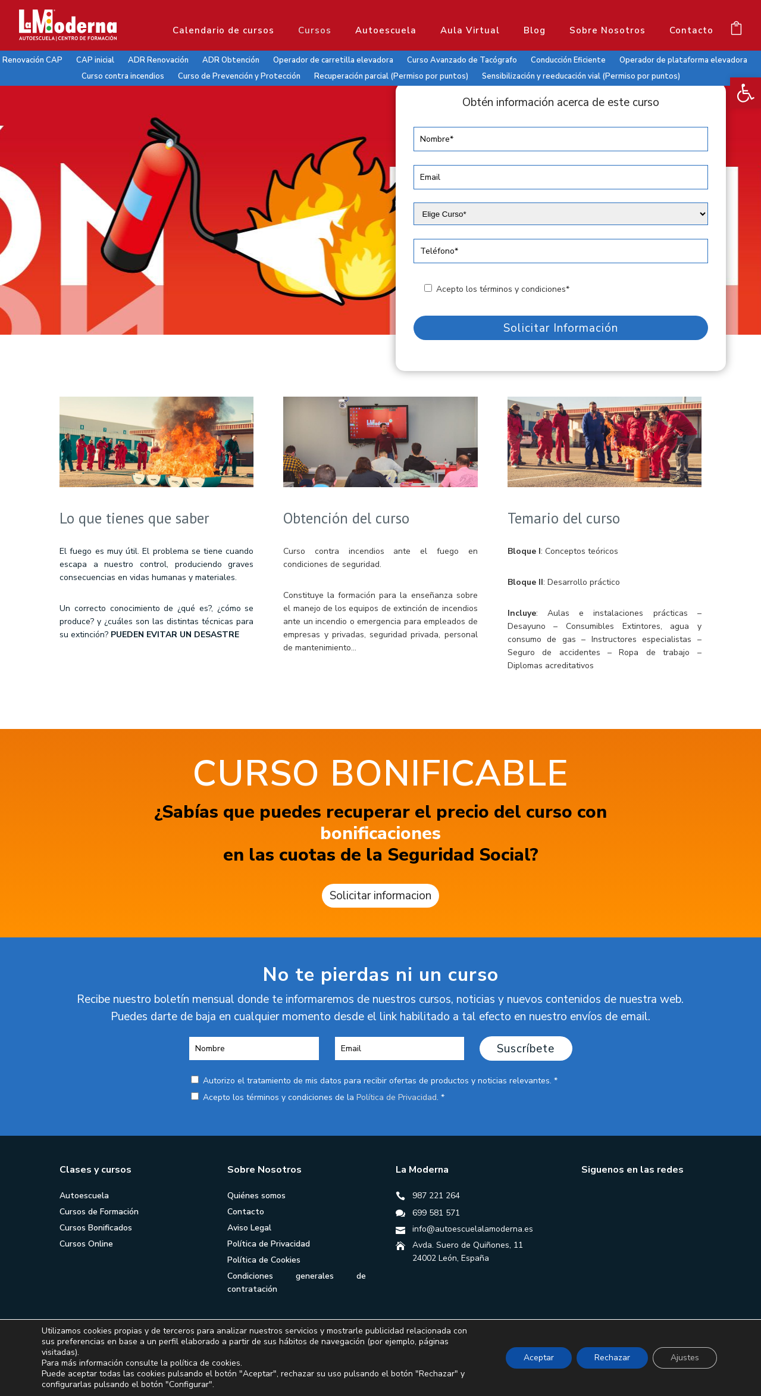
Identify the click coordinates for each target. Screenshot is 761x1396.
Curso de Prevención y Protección (239, 76)
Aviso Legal (249, 1227)
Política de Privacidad (396, 1097)
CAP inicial (95, 60)
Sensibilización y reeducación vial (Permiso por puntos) (581, 76)
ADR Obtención (230, 60)
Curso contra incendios (123, 76)
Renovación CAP (32, 60)
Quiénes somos (256, 1195)
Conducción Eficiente (568, 60)
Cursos (314, 30)
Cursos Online (86, 1243)
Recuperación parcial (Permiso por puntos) (391, 76)
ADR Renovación (158, 60)
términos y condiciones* (524, 289)
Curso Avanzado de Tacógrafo (462, 60)
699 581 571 (436, 1213)
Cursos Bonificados (95, 1227)
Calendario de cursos (223, 30)
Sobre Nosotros (607, 30)
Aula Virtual (470, 30)
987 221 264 (436, 1195)
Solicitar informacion (380, 895)
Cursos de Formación (99, 1211)
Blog (535, 30)
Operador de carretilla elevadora (333, 60)
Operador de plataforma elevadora (683, 60)
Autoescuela (385, 30)
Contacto (691, 30)
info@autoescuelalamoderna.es (472, 1229)
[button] (745, 92)
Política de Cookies (263, 1260)
